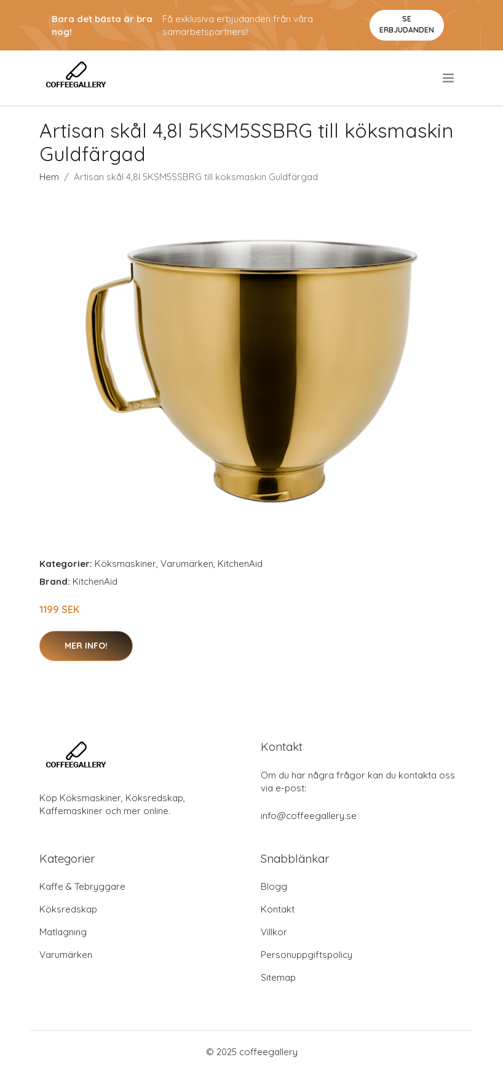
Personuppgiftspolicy (306, 954)
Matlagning (63, 932)
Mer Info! (86, 645)
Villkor (274, 932)
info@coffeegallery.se (309, 816)
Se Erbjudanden (406, 24)
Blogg (274, 886)
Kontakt (278, 909)
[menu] (449, 78)
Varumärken (186, 563)
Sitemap (278, 977)
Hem (49, 177)
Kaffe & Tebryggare (82, 886)
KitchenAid (240, 563)
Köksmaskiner (125, 563)
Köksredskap (68, 909)
